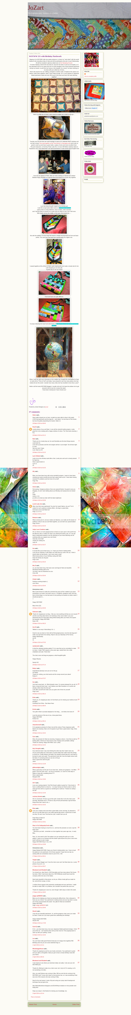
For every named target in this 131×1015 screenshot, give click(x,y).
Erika (34, 697)
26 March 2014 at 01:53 (39, 467)
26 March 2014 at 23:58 (39, 844)
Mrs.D (34, 565)
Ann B (34, 627)
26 (78, 798)
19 (78, 699)
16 (78, 648)
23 (78, 750)
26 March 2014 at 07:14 (39, 664)
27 (78, 810)
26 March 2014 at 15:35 (39, 804)
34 (78, 929)
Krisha (34, 709)
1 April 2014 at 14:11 (38, 945)
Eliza (34, 808)
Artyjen (35, 579)
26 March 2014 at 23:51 (39, 821)
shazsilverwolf (37, 724)
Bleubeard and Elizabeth (40, 870)
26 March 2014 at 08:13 (39, 693)
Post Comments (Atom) (58, 1010)
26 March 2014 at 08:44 (39, 705)
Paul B (34, 427)
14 (78, 614)
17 (78, 670)
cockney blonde (37, 796)
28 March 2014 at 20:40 (39, 907)
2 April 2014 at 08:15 (38, 957)
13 (78, 591)
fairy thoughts (37, 748)
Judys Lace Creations (39, 529)
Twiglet (35, 859)
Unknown (35, 611)
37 (78, 962)
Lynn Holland (36, 456)
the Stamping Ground (66, 63)
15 (78, 629)
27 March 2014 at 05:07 (39, 866)
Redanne (35, 517)
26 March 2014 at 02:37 (39, 544)
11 (78, 567)
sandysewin (36, 646)
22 (78, 739)
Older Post (75, 1004)
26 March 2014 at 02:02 (39, 483)
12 (78, 581)
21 (78, 727)
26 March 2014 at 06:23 (39, 623)
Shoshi (35, 911)
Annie (34, 486)
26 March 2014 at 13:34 (39, 792)
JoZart (36, 7)
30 (78, 862)
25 (78, 785)
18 (78, 684)
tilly (34, 471)
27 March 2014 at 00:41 (39, 856)
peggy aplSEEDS (38, 896)
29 (78, 850)
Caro (34, 736)
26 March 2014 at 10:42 (39, 733)
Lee (34, 938)
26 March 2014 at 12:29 (39, 763)
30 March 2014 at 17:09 (39, 923)
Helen (34, 415)
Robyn (34, 668)
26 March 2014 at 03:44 (39, 575)
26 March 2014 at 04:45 (39, 608)
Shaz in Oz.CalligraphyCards (41, 825)
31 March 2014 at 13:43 (39, 935)
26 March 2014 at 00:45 (39, 423)
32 (78, 898)
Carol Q (35, 926)
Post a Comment (35, 997)
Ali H (34, 782)
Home (54, 1004)
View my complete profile (90, 76)
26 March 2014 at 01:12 (39, 435)
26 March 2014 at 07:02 (39, 642)
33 (78, 913)
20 (78, 711)
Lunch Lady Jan (37, 504)
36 (78, 951)
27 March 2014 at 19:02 (39, 892)
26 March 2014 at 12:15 (39, 745)
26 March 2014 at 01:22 (39, 452)
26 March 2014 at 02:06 (39, 500)
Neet (34, 438)
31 (78, 872)
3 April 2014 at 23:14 (38, 993)
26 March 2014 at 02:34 (39, 526)
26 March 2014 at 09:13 (39, 721)
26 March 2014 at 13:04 (39, 779)
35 (78, 940)
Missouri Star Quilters (65, 208)
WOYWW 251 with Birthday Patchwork (45, 56)
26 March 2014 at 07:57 (39, 678)
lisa (34, 548)
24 (78, 769)
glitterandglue (37, 767)
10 (78, 550)
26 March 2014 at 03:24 (39, 562)
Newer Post (33, 1004)
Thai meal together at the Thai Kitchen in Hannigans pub (54, 143)
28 (78, 827)
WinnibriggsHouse (38, 948)
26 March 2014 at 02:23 (39, 514)
